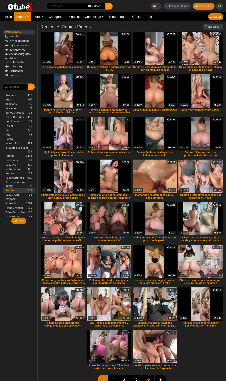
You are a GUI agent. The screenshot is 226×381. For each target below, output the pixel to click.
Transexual (18, 217)
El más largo (14, 66)
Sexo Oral (18, 165)
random (12, 75)
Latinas (18, 156)
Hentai (18, 139)
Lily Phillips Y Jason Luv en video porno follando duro (63, 154)
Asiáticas (18, 104)
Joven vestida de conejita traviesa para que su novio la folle (154, 281)
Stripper (18, 199)
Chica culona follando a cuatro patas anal (155, 111)
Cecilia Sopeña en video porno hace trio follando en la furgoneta (154, 367)
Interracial (18, 143)
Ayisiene (18, 108)
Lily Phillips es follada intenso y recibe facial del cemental (109, 324)
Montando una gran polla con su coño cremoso (154, 196)
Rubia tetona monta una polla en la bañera (109, 154)
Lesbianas (18, 160)
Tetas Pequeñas (18, 212)
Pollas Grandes (18, 178)
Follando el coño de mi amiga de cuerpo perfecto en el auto (109, 281)
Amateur (18, 95)
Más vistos (13, 36)
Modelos (75, 17)
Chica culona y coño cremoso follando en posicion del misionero (109, 196)
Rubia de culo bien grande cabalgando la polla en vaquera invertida (63, 325)
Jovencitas (18, 203)
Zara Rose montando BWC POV (200, 109)
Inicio (8, 17)
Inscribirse (203, 6)
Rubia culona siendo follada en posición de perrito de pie (200, 324)
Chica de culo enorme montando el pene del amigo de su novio (200, 281)
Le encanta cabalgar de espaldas (63, 67)
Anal (18, 100)
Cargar (216, 16)
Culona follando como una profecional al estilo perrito (200, 154)
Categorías (56, 17)
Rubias (18, 190)
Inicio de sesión (177, 6)
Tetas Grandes (18, 208)
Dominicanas (18, 121)
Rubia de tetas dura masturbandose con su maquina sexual (154, 68)
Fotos (38, 17)
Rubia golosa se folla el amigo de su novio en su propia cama (63, 196)
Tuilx (149, 17)
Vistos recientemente (14, 60)
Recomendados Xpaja (18, 184)
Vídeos (22, 17)
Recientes (13, 32)
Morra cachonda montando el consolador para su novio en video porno (109, 112)
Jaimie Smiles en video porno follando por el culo (155, 154)
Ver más (19, 220)
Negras (18, 173)
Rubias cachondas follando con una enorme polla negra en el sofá (63, 239)
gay (18, 135)
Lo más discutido (17, 41)
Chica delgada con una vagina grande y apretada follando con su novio (200, 240)
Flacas (18, 130)
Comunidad (94, 17)
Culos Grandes (18, 117)
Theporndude (117, 17)
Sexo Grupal (18, 195)
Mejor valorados (16, 45)
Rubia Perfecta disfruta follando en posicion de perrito (155, 239)
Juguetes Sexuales (18, 150)
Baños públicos (18, 113)
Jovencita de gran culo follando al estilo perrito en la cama (108, 367)
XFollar (137, 17)
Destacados (14, 71)
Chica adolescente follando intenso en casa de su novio (200, 68)
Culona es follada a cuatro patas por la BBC (109, 68)
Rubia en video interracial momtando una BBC (109, 239)
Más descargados (18, 54)
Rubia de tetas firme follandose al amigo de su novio (200, 196)
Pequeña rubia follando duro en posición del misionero (63, 111)
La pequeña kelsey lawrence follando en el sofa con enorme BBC (155, 324)
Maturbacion (18, 169)
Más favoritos (15, 49)
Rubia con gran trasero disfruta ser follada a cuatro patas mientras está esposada (63, 283)
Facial (18, 126)
